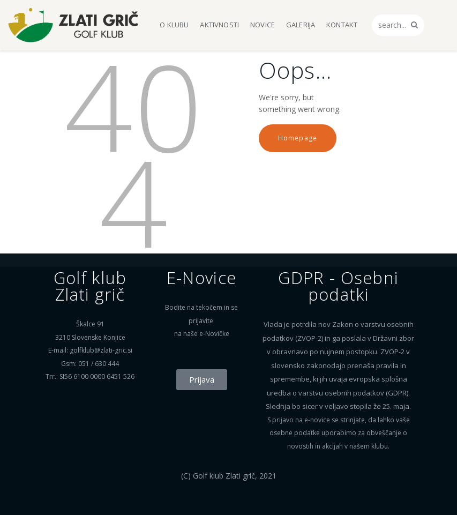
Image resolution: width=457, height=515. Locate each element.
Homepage (298, 138)
